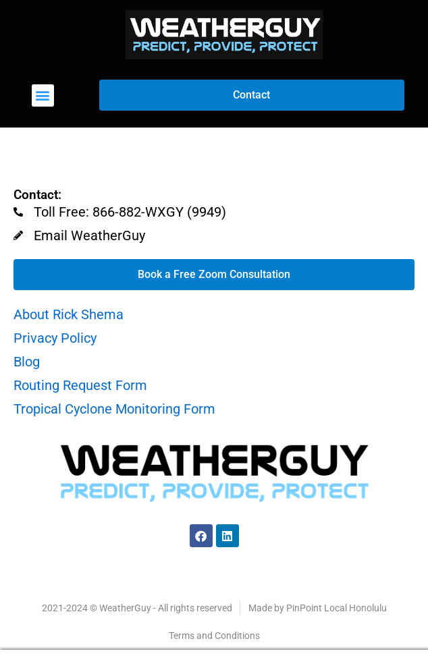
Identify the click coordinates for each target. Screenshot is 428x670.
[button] (43, 95)
